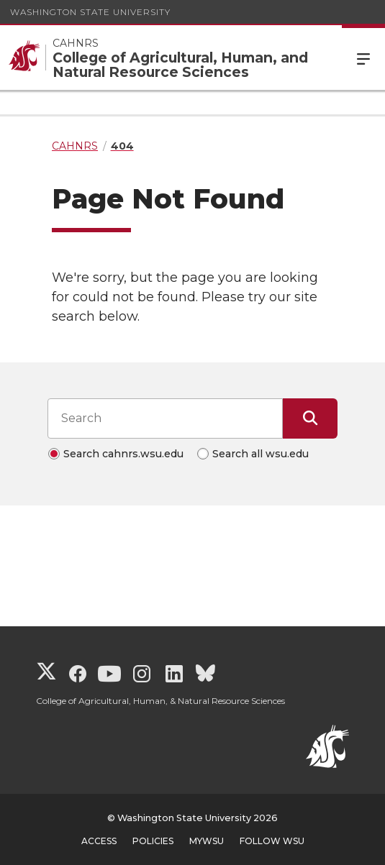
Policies (152, 841)
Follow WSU (272, 841)
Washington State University (90, 11)
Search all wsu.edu (260, 453)
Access (99, 841)
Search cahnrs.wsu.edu (123, 453)
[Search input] (165, 418)
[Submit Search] (310, 418)
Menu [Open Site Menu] (363, 57)
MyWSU (206, 841)
